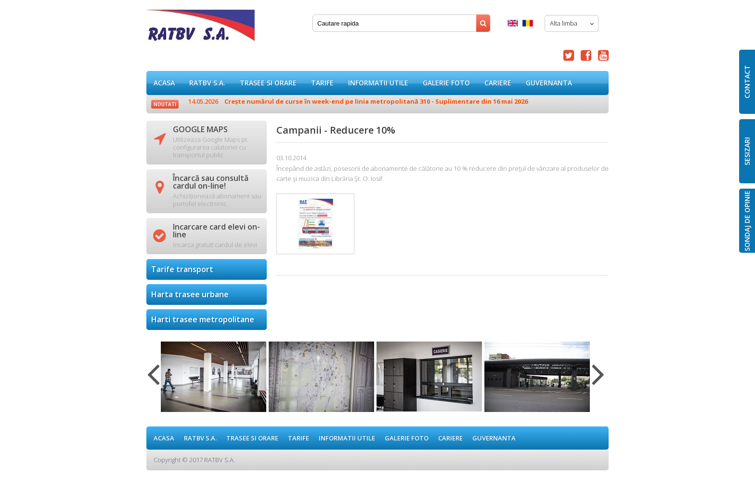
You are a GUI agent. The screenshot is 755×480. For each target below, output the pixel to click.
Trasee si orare (268, 82)
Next (598, 380)
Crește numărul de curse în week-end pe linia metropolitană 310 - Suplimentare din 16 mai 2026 (358, 101)
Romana (527, 23)
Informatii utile (378, 82)
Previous (153, 380)
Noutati (165, 104)
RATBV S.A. (207, 82)
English (513, 23)
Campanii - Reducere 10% (200, 29)
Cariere (497, 82)
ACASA (164, 82)
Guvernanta (549, 82)
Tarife (322, 82)
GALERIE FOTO (446, 82)
